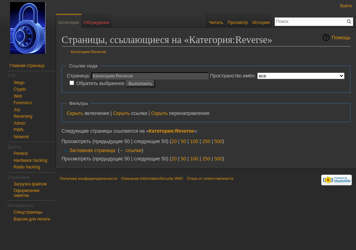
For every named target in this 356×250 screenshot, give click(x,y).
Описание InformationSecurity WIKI (152, 178)
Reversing (23, 116)
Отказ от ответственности (210, 178)
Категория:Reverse (88, 51)
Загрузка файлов (30, 184)
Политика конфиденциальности (88, 178)
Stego (19, 82)
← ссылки (131, 150)
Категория (68, 22)
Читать (216, 22)
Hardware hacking (30, 160)
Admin (19, 123)
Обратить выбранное (100, 83)
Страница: (78, 75)
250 (206, 141)
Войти (346, 5)
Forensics (23, 102)
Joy (17, 109)
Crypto (20, 89)
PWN (18, 129)
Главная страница (26, 65)
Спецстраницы (28, 212)
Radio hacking (27, 167)
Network (21, 136)
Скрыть (75, 113)
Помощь (341, 37)
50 (183, 141)
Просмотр (238, 22)
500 (218, 141)
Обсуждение (96, 22)
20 (174, 141)
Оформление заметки (26, 193)
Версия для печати (32, 219)
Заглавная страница (92, 150)
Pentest (21, 153)
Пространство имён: (233, 75)
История (261, 22)
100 (194, 141)
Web (18, 96)
